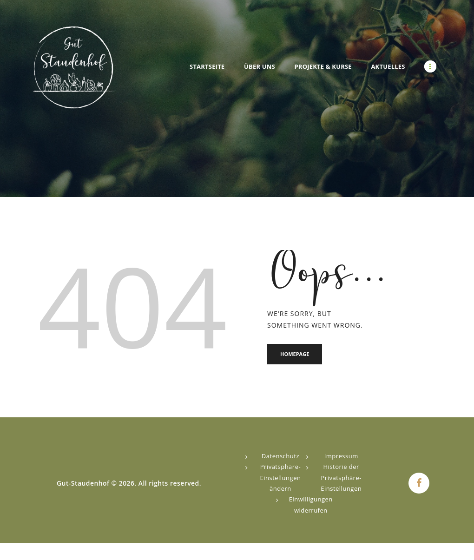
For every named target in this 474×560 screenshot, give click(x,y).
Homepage (294, 353)
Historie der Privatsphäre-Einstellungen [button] (341, 477)
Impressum (341, 456)
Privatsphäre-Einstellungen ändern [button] (280, 477)
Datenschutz (280, 456)
